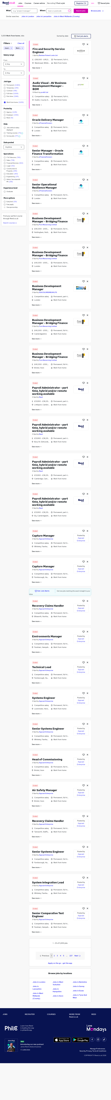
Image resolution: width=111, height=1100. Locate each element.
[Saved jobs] (103, 3)
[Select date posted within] (14, 147)
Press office (73, 1028)
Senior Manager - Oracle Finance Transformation (47, 152)
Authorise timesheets (99, 1025)
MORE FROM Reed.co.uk (74, 1015)
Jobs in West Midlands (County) (67, 16)
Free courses (51, 1034)
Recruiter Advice (31, 1031)
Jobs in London (27, 16)
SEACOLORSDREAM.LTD (48, 292)
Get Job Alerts (42, 591)
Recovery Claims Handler (48, 605)
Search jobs (81, 11)
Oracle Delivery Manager (48, 120)
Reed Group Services (98, 1028)
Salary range (9, 55)
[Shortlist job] (83, 44)
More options (9, 198)
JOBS (5, 1014)
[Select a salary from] (14, 64)
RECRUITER (30, 1014)
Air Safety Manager (44, 790)
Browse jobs (97, 11)
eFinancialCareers (45, 123)
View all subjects (53, 1028)
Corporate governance (77, 1031)
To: (5, 69)
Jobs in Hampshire (57, 990)
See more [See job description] (37, 68)
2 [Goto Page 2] (54, 956)
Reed (41, 397)
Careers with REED (98, 1041)
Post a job (28, 1022)
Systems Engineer (43, 698)
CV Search (28, 1025)
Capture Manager (43, 535)
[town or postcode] (58, 11)
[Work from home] (19, 48)
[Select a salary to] (14, 73)
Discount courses (53, 1031)
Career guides (52, 1044)
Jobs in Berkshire (80, 982)
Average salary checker (11, 1047)
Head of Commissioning (47, 759)
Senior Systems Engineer (48, 728)
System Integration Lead (48, 882)
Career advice (8, 1041)
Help (4, 1050)
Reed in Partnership (98, 1037)
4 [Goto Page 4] (60, 956)
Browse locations (9, 1034)
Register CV (81, 3)
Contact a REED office (10, 1053)
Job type (7, 81)
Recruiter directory (9, 1025)
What (8, 10)
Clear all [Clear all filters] (21, 43)
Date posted (9, 142)
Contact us (6, 1019)
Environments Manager (47, 636)
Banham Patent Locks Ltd (48, 55)
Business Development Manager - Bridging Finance (50, 220)
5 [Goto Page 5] (63, 956)
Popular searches (9, 1037)
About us (72, 1022)
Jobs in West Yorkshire (58, 983)
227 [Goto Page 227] (70, 956)
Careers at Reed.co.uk (77, 1025)
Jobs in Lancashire (43, 16)
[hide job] (87, 44)
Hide (5, 124)
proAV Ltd (44, 92)
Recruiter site (30, 1019)
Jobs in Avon (58, 996)
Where (42, 10)
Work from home (13, 36)
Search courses (10, 223)
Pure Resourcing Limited (48, 225)
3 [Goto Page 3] (57, 956)
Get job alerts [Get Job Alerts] (81, 36)
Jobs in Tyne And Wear (80, 996)
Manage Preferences (97, 1085)
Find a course (52, 1025)
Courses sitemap (53, 1050)
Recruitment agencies (32, 1028)
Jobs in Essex (78, 991)
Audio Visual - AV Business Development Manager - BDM (49, 86)
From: (5, 60)
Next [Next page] (77, 956)
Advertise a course (53, 1047)
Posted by (8, 108)
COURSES (51, 1014)
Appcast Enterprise (46, 539)
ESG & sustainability (98, 1056)
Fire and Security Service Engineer (49, 50)
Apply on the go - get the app (60, 963)
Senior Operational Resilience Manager (44, 186)
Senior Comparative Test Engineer (48, 915)
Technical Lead (41, 667)
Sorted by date (62, 36)
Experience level (10, 188)
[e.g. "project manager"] (24, 11)
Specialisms (9, 154)
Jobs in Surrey (78, 986)
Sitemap (6, 1056)
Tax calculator (8, 1044)
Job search (7, 1022)
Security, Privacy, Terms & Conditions (93, 1088)
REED (93, 1014)
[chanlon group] (8, 48)
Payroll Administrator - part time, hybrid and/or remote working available (50, 391)
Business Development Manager (46, 287)
